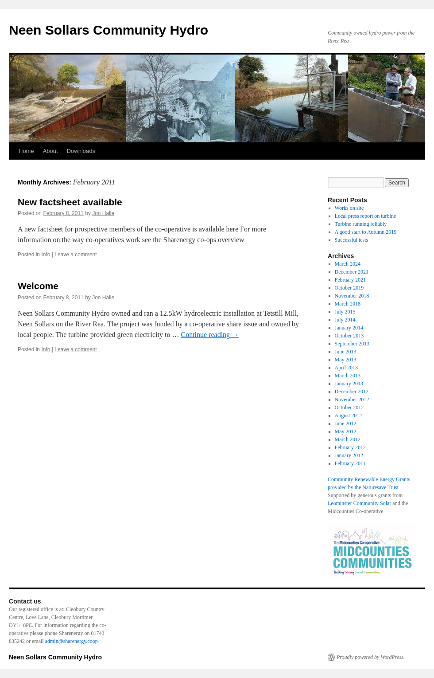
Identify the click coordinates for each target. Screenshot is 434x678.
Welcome (38, 286)
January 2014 (349, 328)
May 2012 (345, 431)
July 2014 (345, 320)
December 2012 (351, 391)
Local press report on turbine (365, 216)
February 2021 (350, 280)
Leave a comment (75, 254)
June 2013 (345, 352)
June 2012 (345, 423)
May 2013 (345, 360)
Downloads (81, 151)
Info (45, 254)
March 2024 (347, 264)
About (50, 151)
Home (26, 151)
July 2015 (345, 312)
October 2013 (349, 336)
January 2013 (349, 383)
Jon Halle (103, 213)
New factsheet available (70, 202)
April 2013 (346, 367)
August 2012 (348, 415)
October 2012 (349, 407)
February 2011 (350, 463)
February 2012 (350, 447)
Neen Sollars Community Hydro (108, 30)
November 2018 (352, 296)
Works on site (349, 208)
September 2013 (352, 344)
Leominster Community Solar (359, 503)
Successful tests (351, 240)
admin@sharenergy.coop (71, 641)
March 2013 (347, 375)
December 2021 (351, 272)
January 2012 (349, 455)
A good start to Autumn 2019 (366, 232)
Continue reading (210, 334)
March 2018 (347, 304)
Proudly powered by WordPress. (371, 657)
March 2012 (347, 439)
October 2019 (349, 288)
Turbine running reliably (361, 224)
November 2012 (352, 399)
